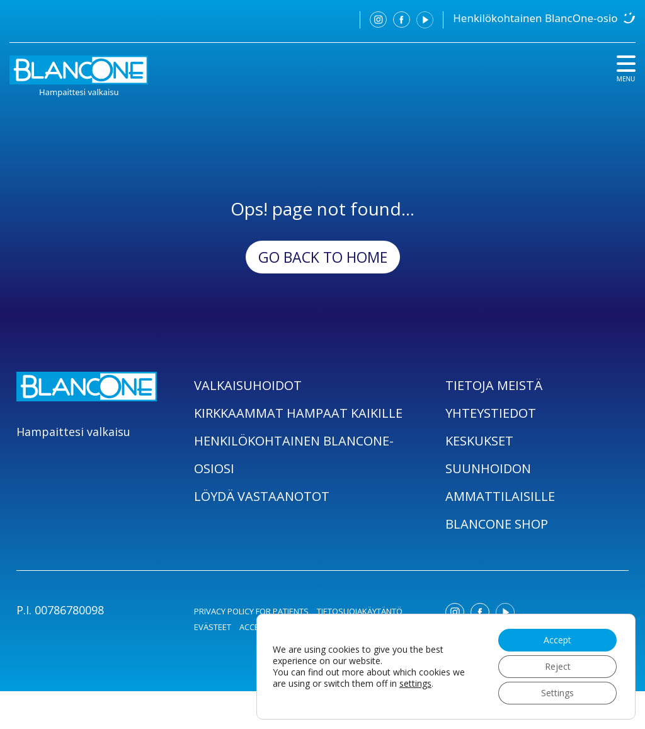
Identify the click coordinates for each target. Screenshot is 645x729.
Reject (558, 666)
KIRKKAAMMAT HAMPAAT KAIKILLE (298, 413)
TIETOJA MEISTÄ (493, 385)
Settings (557, 693)
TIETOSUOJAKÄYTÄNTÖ (359, 611)
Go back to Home (322, 257)
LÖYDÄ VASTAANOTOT (261, 496)
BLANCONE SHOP (496, 523)
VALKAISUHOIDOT (248, 385)
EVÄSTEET (212, 627)
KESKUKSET (479, 440)
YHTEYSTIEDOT (490, 413)
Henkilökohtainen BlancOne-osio (535, 18)
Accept (557, 640)
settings (415, 683)
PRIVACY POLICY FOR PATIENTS (251, 611)
